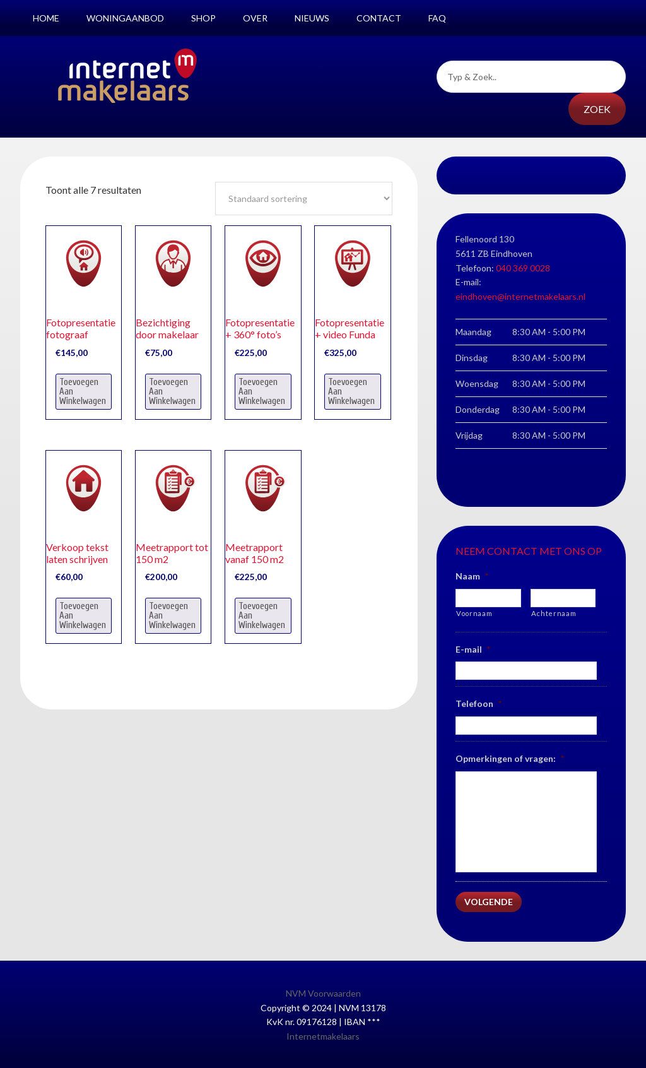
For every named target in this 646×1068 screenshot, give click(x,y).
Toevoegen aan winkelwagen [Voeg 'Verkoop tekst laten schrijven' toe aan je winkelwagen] (82, 616)
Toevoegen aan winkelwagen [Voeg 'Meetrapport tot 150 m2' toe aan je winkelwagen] (172, 616)
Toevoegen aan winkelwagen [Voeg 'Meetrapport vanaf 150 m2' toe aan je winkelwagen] (261, 616)
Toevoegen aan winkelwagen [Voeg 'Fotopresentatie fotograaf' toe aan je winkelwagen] (82, 391)
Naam (471, 576)
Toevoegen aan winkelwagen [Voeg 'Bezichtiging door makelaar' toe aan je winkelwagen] (172, 391)
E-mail (472, 649)
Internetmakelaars (323, 1034)
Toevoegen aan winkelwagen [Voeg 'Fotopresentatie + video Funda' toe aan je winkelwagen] (351, 391)
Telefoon (478, 703)
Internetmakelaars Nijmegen (127, 75)
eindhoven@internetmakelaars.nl (520, 296)
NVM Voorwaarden (323, 992)
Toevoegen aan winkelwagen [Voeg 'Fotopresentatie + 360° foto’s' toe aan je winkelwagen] (261, 391)
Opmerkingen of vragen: (509, 758)
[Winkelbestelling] (303, 198)
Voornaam (474, 613)
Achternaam (554, 613)
